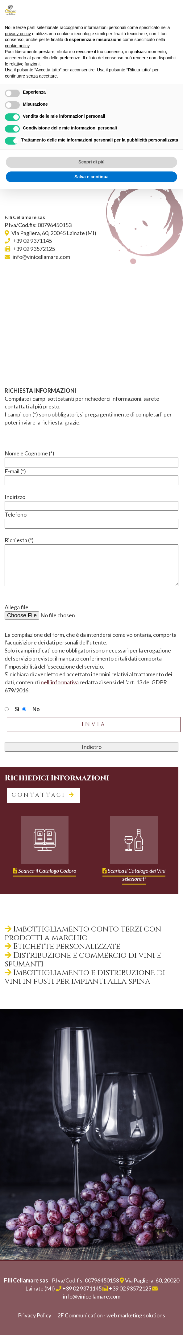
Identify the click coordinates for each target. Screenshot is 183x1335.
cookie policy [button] (17, 45)
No (36, 709)
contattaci (43, 795)
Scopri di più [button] (91, 161)
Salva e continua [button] (91, 176)
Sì (17, 709)
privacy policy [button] (18, 33)
